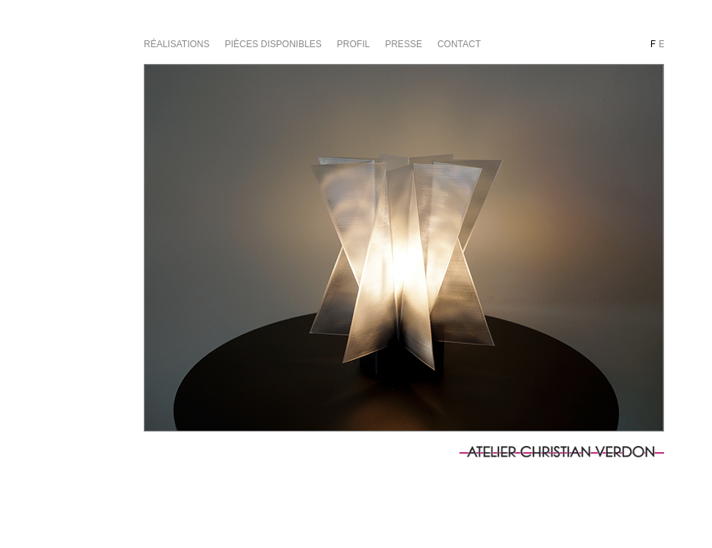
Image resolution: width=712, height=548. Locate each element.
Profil (353, 44)
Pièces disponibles (272, 44)
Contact (459, 44)
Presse (403, 44)
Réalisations (176, 44)
